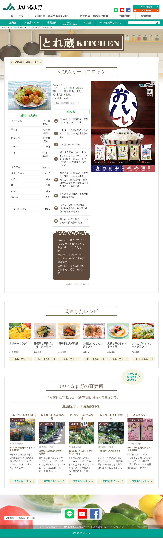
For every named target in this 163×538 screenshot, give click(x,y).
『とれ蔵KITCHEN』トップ (27, 62)
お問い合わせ (146, 7)
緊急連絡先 (146, 10)
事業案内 (51, 22)
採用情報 (124, 16)
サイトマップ (118, 527)
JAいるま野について (110, 22)
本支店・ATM (32, 22)
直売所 (12, 22)
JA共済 (87, 22)
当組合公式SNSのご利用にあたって (76, 527)
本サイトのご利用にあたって (50, 527)
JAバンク (70, 23)
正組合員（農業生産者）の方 (51, 16)
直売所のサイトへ (22, 481)
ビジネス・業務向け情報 (94, 16)
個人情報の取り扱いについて (101, 527)
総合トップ (17, 16)
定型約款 (146, 16)
